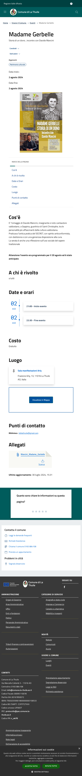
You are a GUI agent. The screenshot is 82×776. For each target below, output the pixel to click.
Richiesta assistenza (54, 691)
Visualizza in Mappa (41, 399)
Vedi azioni (15, 53)
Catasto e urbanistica (55, 608)
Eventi (32, 22)
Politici (9, 617)
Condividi (15, 48)
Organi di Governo (13, 599)
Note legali (10, 739)
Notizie (49, 639)
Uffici (8, 608)
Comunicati (50, 644)
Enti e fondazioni (13, 613)
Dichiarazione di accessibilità (18, 743)
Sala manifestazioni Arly (30, 370)
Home (5, 22)
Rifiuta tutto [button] (51, 766)
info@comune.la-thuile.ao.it (19, 690)
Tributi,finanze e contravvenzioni (20, 644)
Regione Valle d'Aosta (13, 3)
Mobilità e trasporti (54, 613)
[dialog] (41, 761)
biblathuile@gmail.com (28, 433)
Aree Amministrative (15, 604)
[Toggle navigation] (5, 11)
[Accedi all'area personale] (71, 3)
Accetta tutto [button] (31, 766)
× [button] (79, 749)
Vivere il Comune (19, 22)
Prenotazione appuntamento (58, 677)
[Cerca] (76, 12)
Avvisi (48, 648)
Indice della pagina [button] (20, 161)
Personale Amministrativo (17, 622)
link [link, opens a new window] (65, 761)
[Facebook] (64, 587)
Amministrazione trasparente (18, 730)
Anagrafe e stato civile (55, 599)
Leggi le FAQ (51, 686)
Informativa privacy (14, 734)
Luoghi (49, 660)
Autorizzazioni (12, 648)
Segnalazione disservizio (56, 682)
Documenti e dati (13, 626)
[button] (41, 771)
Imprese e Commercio (55, 604)
